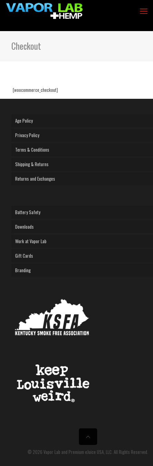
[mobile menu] (144, 10)
